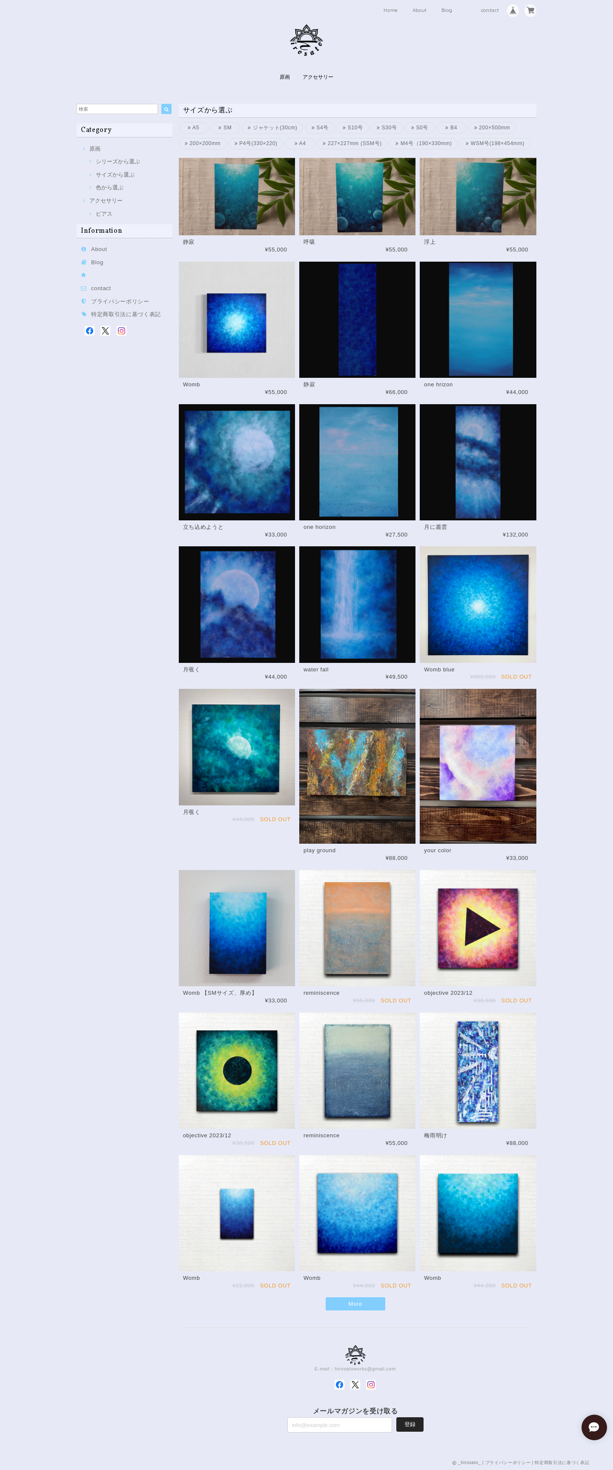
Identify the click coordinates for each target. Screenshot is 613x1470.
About (419, 10)
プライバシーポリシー (120, 301)
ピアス (104, 214)
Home (391, 10)
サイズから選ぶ (115, 174)
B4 (451, 128)
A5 (193, 128)
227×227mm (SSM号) (352, 143)
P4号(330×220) (256, 143)
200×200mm (203, 143)
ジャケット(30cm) (272, 128)
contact (490, 10)
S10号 (353, 128)
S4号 (320, 128)
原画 (285, 77)
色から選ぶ (109, 187)
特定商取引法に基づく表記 (126, 314)
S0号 (419, 128)
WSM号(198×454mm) (495, 143)
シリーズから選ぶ (118, 161)
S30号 (387, 128)
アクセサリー (318, 77)
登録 (409, 1424)
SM (225, 128)
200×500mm (492, 128)
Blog (447, 10)
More (355, 1304)
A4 (300, 143)
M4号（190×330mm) (423, 143)
